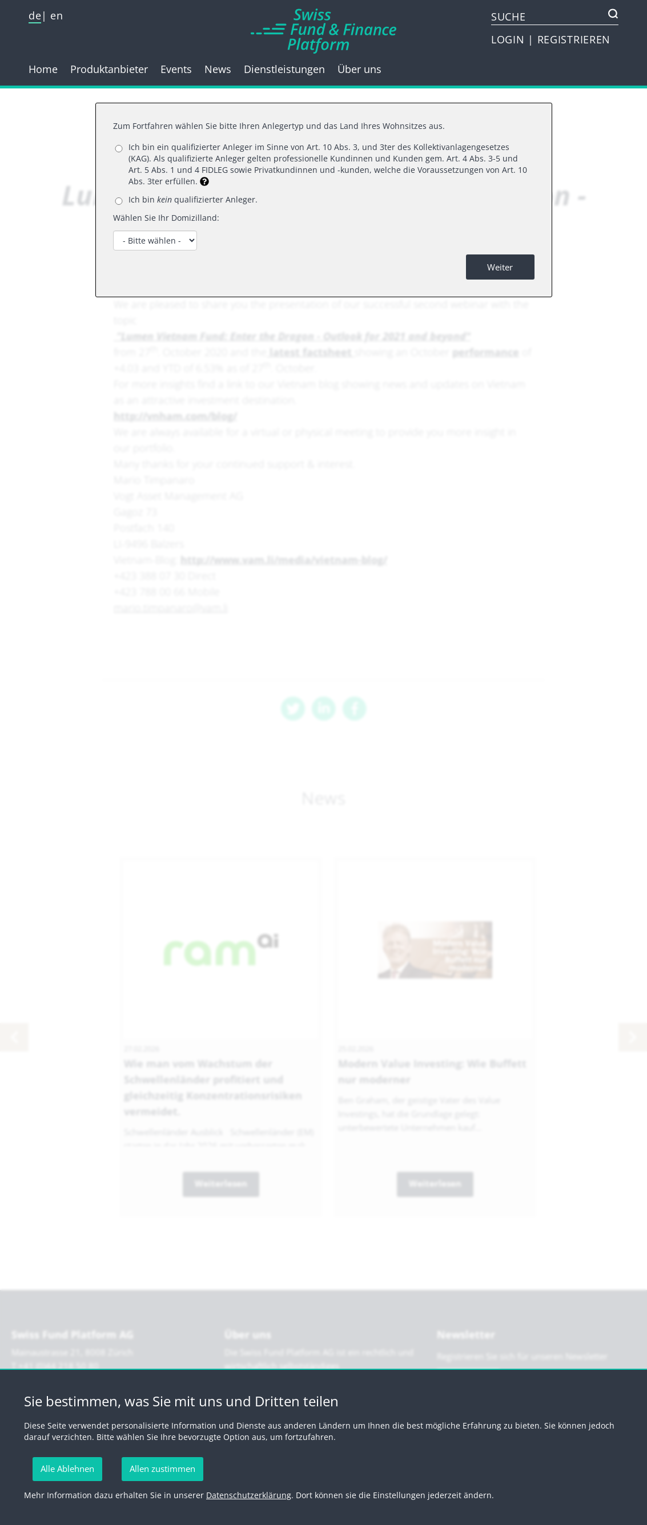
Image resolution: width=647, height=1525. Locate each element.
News (217, 69)
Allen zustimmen (162, 1468)
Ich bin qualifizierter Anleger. (193, 199)
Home (43, 69)
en (56, 15)
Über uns (359, 69)
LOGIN (509, 39)
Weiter (500, 267)
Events (176, 69)
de (35, 15)
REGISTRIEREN (573, 39)
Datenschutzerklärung (248, 1495)
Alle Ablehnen (67, 1468)
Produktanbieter (109, 69)
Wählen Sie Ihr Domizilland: (166, 217)
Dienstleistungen (284, 69)
